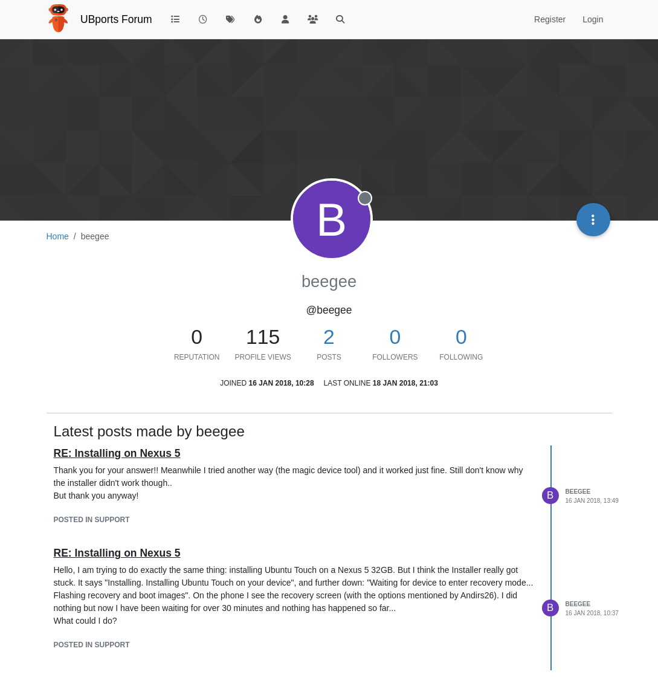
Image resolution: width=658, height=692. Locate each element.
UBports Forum (116, 19)
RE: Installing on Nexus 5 (117, 453)
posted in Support (92, 520)
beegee (578, 491)
